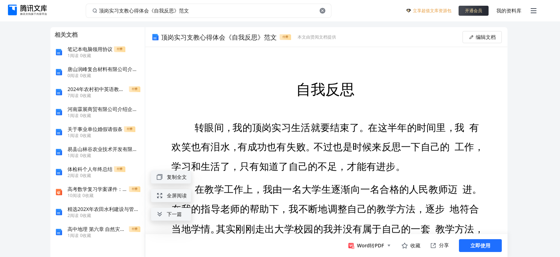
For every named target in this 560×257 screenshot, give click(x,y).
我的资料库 (508, 10)
